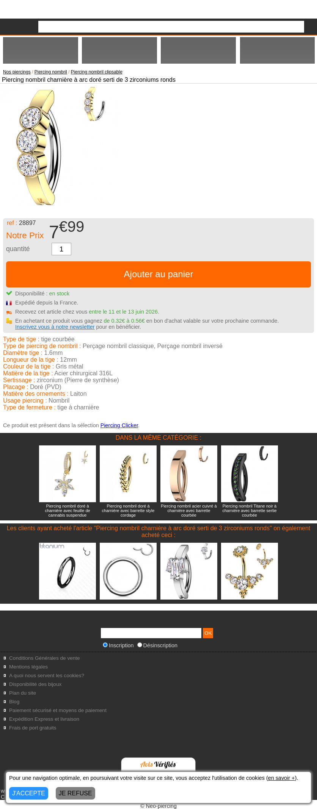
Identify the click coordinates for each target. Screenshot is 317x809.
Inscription (118, 645)
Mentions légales (28, 667)
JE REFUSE (75, 793)
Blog (14, 701)
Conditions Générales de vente (44, 658)
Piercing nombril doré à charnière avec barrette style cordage (128, 510)
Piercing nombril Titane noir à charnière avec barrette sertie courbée (249, 510)
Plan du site (22, 693)
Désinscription (157, 645)
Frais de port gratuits (32, 728)
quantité (18, 249)
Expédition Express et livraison (44, 719)
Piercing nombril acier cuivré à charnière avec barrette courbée (189, 510)
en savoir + (281, 778)
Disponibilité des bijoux (35, 684)
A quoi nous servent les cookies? (46, 675)
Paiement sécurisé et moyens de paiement (58, 710)
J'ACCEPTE (28, 793)
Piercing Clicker (119, 425)
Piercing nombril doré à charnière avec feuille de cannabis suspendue (67, 510)
